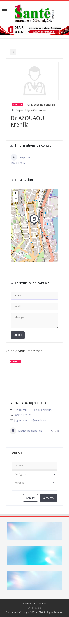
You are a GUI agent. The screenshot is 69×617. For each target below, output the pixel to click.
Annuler (30, 498)
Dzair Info (41, 603)
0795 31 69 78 (22, 415)
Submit (17, 334)
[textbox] (34, 474)
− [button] (16, 199)
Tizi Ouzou (20, 410)
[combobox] (34, 474)
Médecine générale (43, 104)
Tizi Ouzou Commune (40, 410)
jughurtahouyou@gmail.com (30, 420)
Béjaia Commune (35, 110)
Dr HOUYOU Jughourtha (28, 403)
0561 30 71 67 (18, 163)
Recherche (48, 498)
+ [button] (16, 193)
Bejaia (19, 110)
